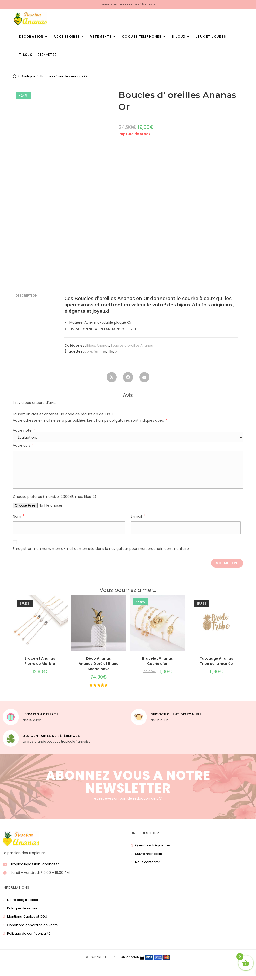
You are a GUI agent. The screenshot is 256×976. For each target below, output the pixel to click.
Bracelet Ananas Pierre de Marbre (39, 661)
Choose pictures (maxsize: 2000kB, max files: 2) (55, 496)
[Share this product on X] (112, 378)
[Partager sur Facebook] (128, 378)
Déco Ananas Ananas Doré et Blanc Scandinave (98, 663)
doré (88, 351)
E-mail (138, 516)
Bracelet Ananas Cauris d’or (157, 661)
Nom (18, 516)
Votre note (24, 430)
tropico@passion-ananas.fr (35, 864)
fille (110, 351)
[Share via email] (144, 378)
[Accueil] (14, 76)
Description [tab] (26, 295)
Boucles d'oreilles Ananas (132, 345)
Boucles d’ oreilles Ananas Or (64, 76)
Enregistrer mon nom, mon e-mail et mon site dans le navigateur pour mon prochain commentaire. (101, 548)
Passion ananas (125, 957)
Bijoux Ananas (97, 345)
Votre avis (23, 445)
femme (100, 351)
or (116, 351)
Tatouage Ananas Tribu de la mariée (216, 661)
